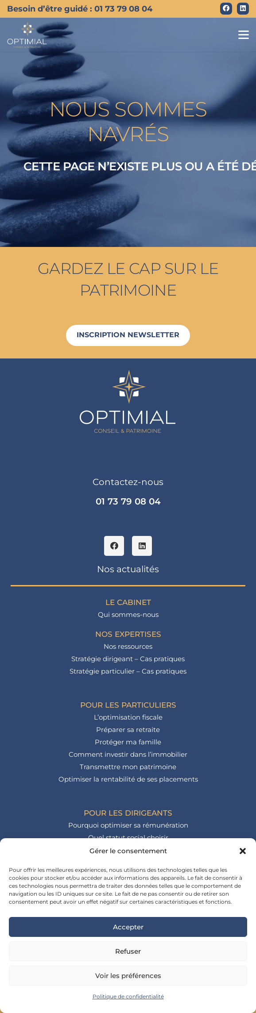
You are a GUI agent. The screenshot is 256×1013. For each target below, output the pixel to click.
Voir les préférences (128, 975)
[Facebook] (226, 9)
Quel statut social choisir (128, 837)
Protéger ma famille (128, 742)
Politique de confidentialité (128, 996)
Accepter (128, 927)
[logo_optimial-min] (27, 35)
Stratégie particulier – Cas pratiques (128, 671)
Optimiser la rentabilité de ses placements (128, 779)
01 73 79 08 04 (128, 501)
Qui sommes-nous (128, 614)
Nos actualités (128, 569)
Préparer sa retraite (128, 729)
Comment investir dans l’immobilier (128, 754)
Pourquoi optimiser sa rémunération (128, 825)
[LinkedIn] (243, 9)
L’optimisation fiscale (128, 717)
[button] (242, 851)
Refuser (128, 951)
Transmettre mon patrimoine (128, 767)
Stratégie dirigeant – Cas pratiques (128, 659)
